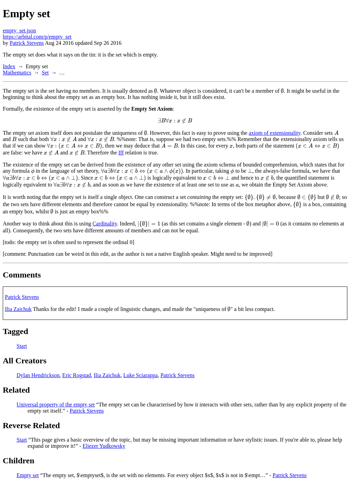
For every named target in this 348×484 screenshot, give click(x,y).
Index (9, 66)
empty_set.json (19, 30)
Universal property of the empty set (56, 404)
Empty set (28, 475)
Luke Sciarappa (140, 375)
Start (22, 346)
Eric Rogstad (76, 375)
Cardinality (104, 223)
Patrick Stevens (27, 43)
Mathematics (17, 72)
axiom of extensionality (274, 133)
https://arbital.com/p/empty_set (37, 37)
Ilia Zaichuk (18, 309)
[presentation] (155, 91)
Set (45, 72)
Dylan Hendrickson (38, 375)
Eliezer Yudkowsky (104, 446)
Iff (121, 152)
